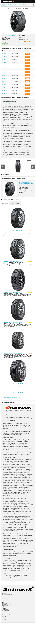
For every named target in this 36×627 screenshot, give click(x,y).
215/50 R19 (4, 59)
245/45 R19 (4, 84)
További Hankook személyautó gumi (12, 397)
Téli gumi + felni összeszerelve (8, 613)
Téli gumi (4, 602)
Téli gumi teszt (5, 609)
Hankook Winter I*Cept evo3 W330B (13, 393)
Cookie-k (4, 595)
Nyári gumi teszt (5, 610)
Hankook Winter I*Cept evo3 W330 (13, 261)
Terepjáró (18, 203)
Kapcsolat (4, 593)
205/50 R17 (4, 53)
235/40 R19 (4, 75)
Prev (2, 167)
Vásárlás (27, 53)
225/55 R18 (4, 66)
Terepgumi (4, 606)
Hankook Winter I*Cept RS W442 (12, 292)
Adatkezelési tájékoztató (7, 594)
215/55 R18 (4, 62)
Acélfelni (4, 616)
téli (2, 41)
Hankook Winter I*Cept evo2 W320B (13, 384)
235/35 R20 (4, 72)
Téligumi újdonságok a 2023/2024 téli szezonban (26, 183)
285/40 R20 (4, 90)
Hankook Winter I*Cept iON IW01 (8, 35)
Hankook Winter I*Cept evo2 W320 (13, 353)
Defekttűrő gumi (5, 605)
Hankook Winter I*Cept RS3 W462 (13, 230)
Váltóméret (4, 599)
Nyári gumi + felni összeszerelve (9, 614)
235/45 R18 (4, 78)
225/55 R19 (4, 69)
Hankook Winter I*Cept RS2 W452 (13, 322)
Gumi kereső (5, 598)
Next (33, 167)
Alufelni (3, 615)
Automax (5, 619)
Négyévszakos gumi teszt (7, 611)
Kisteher (12, 203)
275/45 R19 (4, 87)
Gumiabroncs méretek (7, 599)
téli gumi (9, 103)
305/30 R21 (4, 93)
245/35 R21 (4, 81)
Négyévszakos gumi (6, 604)
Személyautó (5, 203)
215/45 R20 (4, 56)
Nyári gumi (4, 603)
